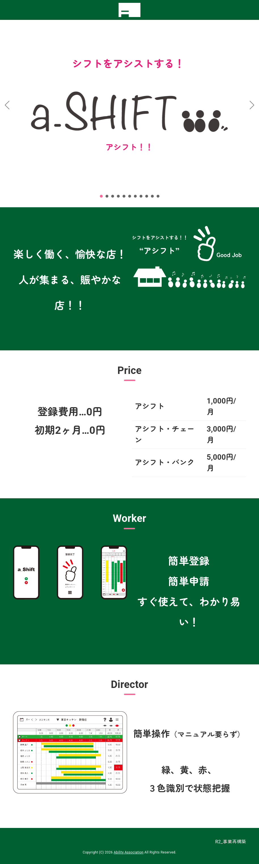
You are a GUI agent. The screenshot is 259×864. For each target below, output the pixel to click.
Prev (7, 105)
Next (251, 105)
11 (158, 196)
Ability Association (129, 852)
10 (152, 196)
